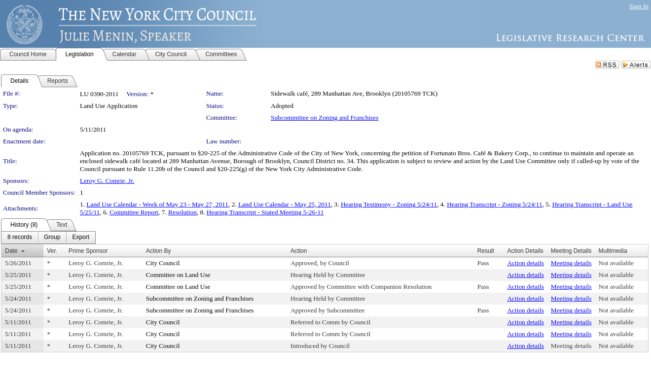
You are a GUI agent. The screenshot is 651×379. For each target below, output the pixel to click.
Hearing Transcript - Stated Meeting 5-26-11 (265, 212)
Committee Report (133, 212)
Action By (158, 250)
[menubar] (48, 237)
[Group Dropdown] (52, 237)
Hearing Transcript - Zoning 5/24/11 (494, 204)
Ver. (52, 250)
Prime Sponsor (88, 250)
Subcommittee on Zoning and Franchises (324, 117)
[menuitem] (19, 237)
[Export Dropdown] (80, 237)
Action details (525, 263)
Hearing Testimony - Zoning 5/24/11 (389, 204)
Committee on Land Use (178, 274)
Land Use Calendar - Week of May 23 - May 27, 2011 (157, 204)
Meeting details (571, 263)
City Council (163, 263)
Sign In (639, 6)
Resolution (182, 212)
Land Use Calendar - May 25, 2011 (284, 204)
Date (11, 250)
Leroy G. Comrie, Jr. (107, 180)
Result (485, 250)
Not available (616, 263)
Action (298, 250)
